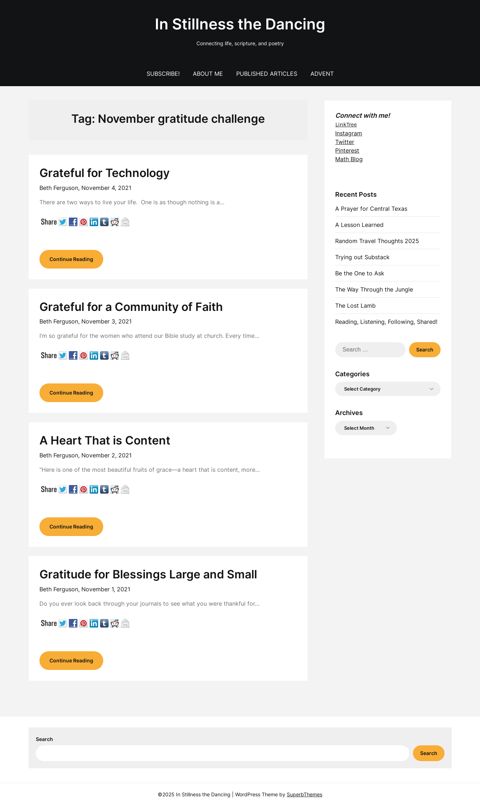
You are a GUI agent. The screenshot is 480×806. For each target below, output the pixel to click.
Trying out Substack (362, 257)
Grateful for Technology (104, 173)
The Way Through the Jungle (374, 289)
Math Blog (349, 159)
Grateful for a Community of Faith (131, 307)
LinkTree (346, 124)
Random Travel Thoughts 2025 (377, 240)
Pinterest (347, 150)
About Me (208, 73)
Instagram (348, 133)
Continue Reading (71, 259)
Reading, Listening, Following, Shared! (386, 321)
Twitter (344, 141)
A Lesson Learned (359, 224)
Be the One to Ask (359, 273)
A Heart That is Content (104, 440)
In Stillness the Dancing (240, 24)
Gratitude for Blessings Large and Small (148, 574)
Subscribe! (163, 73)
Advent (322, 73)
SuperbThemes (304, 794)
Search (44, 739)
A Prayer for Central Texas (371, 208)
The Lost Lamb (355, 305)
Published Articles (266, 73)
